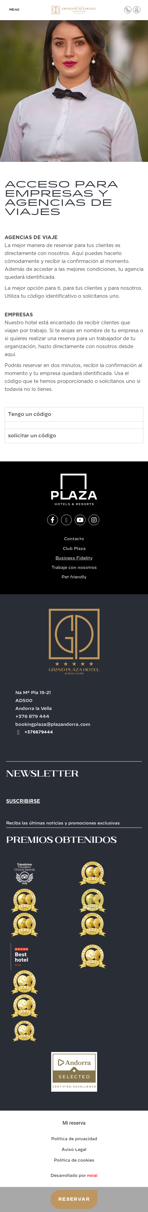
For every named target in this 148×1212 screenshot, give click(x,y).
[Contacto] (127, 9)
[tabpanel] (74, 424)
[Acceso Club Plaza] (136, 9)
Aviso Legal (74, 1150)
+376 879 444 (32, 717)
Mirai (92, 1176)
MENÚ (14, 10)
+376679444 (39, 732)
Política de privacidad (74, 1139)
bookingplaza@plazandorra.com (52, 724)
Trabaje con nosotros (74, 568)
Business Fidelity (74, 558)
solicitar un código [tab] (32, 435)
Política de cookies (74, 1161)
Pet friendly (74, 577)
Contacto (74, 539)
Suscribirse (23, 801)
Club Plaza (74, 549)
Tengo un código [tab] (29, 414)
